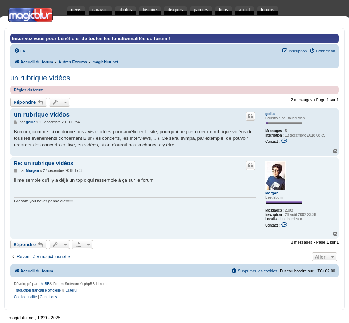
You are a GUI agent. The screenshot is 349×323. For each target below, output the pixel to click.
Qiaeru (71, 290)
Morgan (271, 193)
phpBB (44, 284)
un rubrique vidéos (40, 78)
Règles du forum (28, 90)
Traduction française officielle (37, 290)
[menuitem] (21, 51)
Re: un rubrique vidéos (43, 163)
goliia (270, 114)
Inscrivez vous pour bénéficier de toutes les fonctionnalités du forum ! (91, 38)
